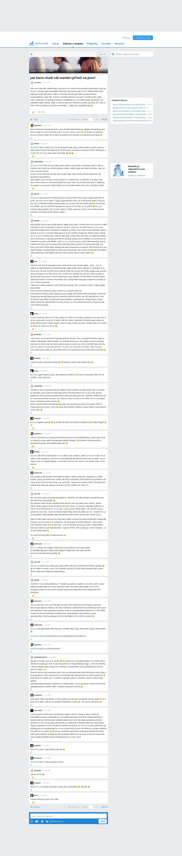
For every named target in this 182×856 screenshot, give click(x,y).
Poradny (106, 43)
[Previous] (73, 119)
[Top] (35, 807)
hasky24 (35, 374)
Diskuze (33, 71)
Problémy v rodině (46, 71)
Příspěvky (92, 43)
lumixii (34, 455)
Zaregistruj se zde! (142, 37)
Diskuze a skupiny (73, 43)
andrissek (36, 566)
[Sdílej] (41, 112)
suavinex (35, 147)
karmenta (36, 749)
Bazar (55, 43)
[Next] (104, 119)
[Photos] (36, 821)
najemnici (36, 636)
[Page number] (91, 119)
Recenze (119, 43)
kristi (34, 422)
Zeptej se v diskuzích (136, 175)
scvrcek (35, 547)
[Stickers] (42, 821)
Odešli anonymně (54, 821)
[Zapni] (102, 54)
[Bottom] (34, 119)
